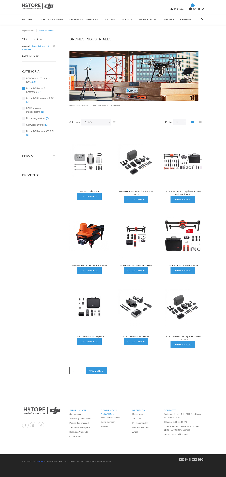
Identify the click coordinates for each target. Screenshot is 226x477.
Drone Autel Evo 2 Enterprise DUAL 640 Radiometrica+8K (183, 193)
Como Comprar (108, 422)
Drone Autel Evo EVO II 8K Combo (136, 265)
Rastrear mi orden (140, 427)
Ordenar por (74, 122)
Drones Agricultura (35, 118)
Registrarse (137, 414)
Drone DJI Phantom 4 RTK (38, 100)
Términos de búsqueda (79, 427)
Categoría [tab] (30, 71)
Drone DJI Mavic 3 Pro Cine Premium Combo (136, 193)
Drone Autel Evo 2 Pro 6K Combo (183, 265)
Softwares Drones (35, 124)
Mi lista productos (140, 423)
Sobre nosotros (76, 414)
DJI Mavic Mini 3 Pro (89, 191)
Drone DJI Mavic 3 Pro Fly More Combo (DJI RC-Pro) (182, 338)
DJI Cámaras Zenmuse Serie (36, 80)
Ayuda (135, 432)
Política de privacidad (79, 423)
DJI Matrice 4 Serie (50, 19)
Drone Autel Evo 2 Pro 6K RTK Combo (89, 265)
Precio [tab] (28, 155)
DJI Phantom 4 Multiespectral (33, 110)
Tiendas (104, 426)
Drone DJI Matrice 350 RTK (38, 133)
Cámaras (168, 19)
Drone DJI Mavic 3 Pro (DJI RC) (136, 336)
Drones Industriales (83, 19)
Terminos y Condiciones (80, 418)
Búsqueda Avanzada (78, 432)
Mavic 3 (127, 19)
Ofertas (185, 19)
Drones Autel (147, 19)
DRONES (27, 19)
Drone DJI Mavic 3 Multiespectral (89, 336)
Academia (110, 19)
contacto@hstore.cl (179, 434)
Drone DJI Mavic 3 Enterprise (33, 90)
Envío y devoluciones (110, 417)
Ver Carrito (137, 418)
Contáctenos (75, 436)
